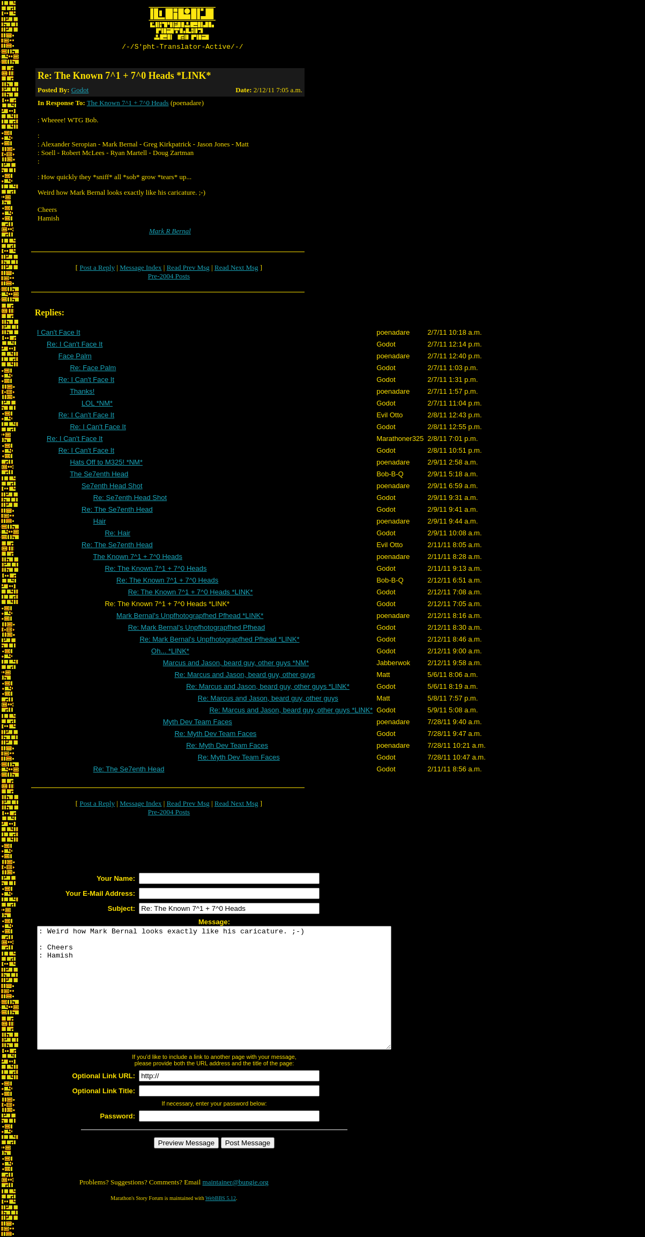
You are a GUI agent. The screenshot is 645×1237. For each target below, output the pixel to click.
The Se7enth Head (99, 476)
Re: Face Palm (93, 369)
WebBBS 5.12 (220, 1224)
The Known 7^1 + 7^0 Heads (128, 104)
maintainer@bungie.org (236, 1208)
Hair (99, 523)
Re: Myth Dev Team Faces (215, 735)
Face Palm (75, 358)
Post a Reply (97, 269)
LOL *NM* (97, 405)
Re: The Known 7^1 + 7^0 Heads (155, 570)
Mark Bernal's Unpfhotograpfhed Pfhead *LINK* (189, 617)
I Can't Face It (58, 334)
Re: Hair (117, 535)
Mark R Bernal (170, 233)
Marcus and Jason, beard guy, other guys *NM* (236, 664)
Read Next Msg (236, 269)
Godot (80, 91)
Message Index (140, 269)
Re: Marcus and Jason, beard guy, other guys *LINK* (268, 688)
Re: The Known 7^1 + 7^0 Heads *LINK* (190, 594)
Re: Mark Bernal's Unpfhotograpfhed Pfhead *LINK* (219, 641)
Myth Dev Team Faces (197, 723)
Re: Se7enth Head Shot (130, 499)
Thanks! (82, 393)
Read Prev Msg (188, 269)
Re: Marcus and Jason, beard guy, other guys (244, 676)
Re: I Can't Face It (74, 346)
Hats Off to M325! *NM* (106, 464)
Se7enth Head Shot (111, 487)
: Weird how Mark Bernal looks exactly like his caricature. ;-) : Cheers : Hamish (235, 1001)
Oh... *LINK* (170, 653)
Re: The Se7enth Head (117, 511)
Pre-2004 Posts (169, 278)
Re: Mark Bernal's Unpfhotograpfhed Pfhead (196, 629)
